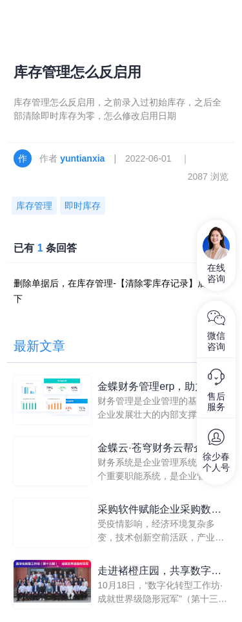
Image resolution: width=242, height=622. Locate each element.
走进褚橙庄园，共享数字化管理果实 (159, 572)
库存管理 (34, 205)
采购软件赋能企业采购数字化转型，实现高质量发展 (159, 510)
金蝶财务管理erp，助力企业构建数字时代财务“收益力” (161, 387)
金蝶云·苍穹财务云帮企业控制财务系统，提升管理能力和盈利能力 (160, 449)
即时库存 (83, 205)
